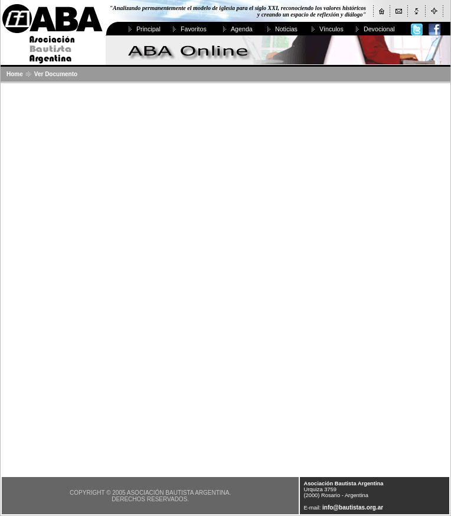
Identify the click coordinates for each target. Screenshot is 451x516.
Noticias (286, 28)
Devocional (379, 28)
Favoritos (194, 28)
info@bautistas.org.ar (352, 507)
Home (14, 74)
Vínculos (331, 28)
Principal (148, 28)
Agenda (242, 28)
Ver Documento (55, 74)
